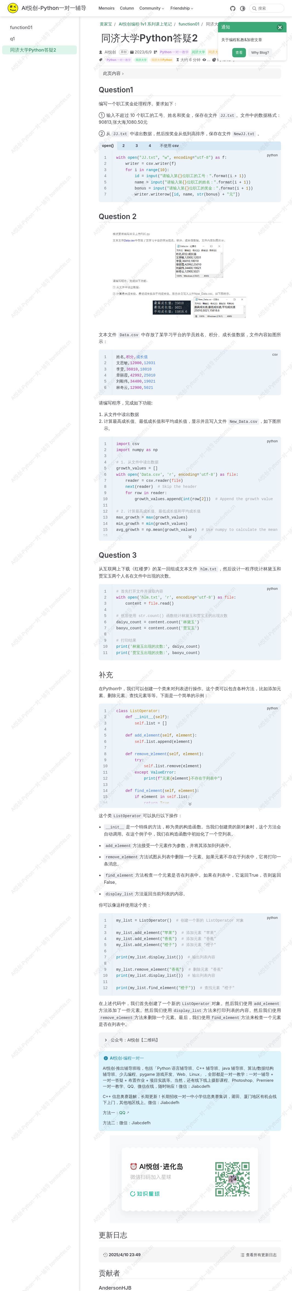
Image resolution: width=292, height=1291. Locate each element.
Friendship (181, 9)
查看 (239, 52)
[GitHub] (232, 8)
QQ (122, 1112)
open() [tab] (108, 145)
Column (127, 8)
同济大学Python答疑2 (30, 50)
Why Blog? (260, 52)
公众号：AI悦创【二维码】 (135, 1040)
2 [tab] (124, 145)
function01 (18, 27)
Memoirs (107, 8)
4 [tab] (150, 145)
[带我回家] (47, 8)
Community (151, 9)
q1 (9, 38)
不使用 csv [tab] (169, 145)
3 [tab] (137, 145)
